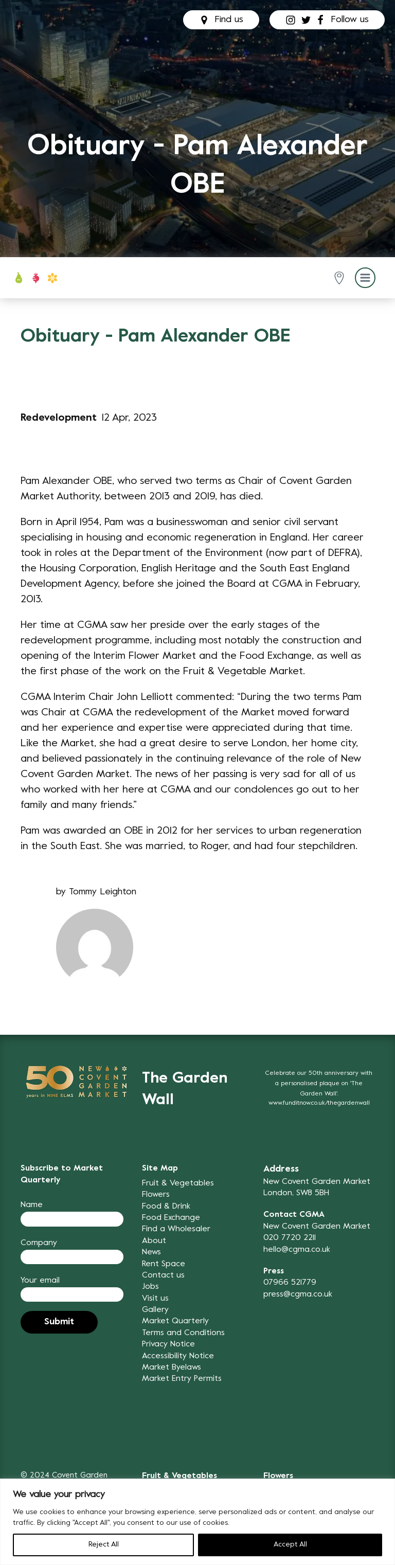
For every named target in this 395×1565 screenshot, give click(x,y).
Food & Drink (166, 1206)
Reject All (103, 1544)
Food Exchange (171, 1218)
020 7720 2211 (289, 1238)
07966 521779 (289, 1283)
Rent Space (163, 1264)
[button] (341, 278)
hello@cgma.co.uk (296, 1250)
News (151, 1252)
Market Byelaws (171, 1367)
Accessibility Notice (178, 1356)
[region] (197, 1522)
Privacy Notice (168, 1344)
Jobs (150, 1287)
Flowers (156, 1195)
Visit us (155, 1298)
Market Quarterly (175, 1321)
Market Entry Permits (182, 1379)
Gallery (155, 1310)
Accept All (290, 1544)
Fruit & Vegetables (178, 1183)
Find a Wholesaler (176, 1229)
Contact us (163, 1275)
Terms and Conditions (183, 1333)
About (154, 1241)
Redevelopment (59, 418)
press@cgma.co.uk (297, 1294)
